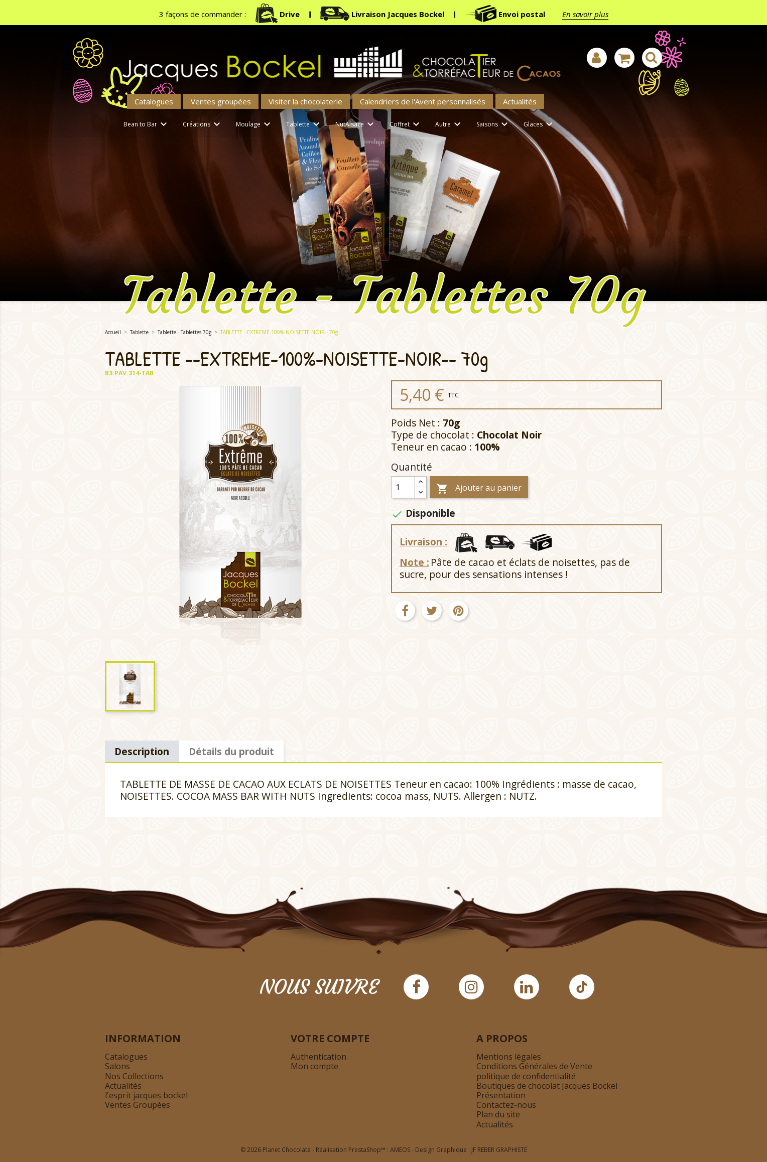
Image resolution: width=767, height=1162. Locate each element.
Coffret (406, 124)
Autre (449, 124)
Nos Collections (134, 1076)
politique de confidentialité (526, 1076)
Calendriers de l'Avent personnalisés (422, 101)
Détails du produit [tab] (231, 751)
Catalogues (154, 101)
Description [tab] (141, 751)
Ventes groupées (221, 101)
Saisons (493, 124)
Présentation (501, 1095)
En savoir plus (585, 14)
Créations (203, 124)
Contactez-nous (506, 1104)
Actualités (520, 101)
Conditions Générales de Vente (534, 1066)
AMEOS (400, 1149)
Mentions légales (508, 1056)
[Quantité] (403, 487)
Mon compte (314, 1066)
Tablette (304, 124)
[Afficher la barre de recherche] (652, 58)
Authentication (318, 1056)
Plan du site (498, 1114)
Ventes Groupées (137, 1104)
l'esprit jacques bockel (146, 1095)
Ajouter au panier (479, 488)
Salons (117, 1066)
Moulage (255, 124)
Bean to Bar (146, 124)
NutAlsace (356, 124)
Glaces (540, 124)
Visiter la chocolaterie (305, 101)
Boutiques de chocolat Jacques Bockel (546, 1085)
